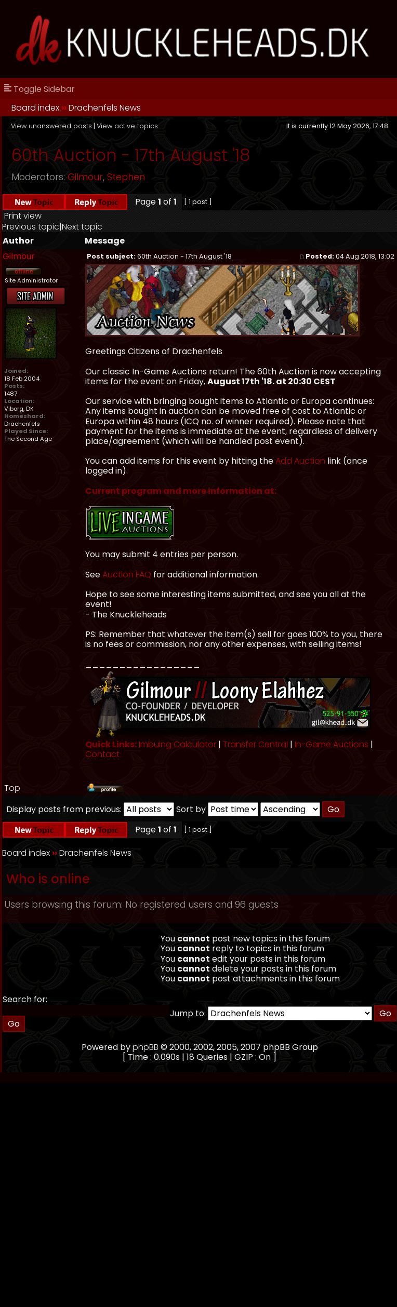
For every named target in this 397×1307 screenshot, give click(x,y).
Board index (35, 108)
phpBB (145, 1047)
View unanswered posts (51, 126)
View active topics (127, 126)
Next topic (82, 227)
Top (12, 788)
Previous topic (30, 227)
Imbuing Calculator (177, 744)
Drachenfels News (105, 108)
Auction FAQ (126, 575)
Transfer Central (255, 744)
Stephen (126, 177)
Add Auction (300, 461)
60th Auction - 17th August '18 (130, 155)
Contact (102, 754)
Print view (23, 216)
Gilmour (85, 177)
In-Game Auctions (331, 744)
